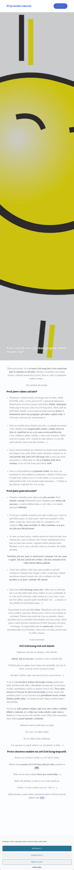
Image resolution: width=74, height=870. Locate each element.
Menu (60, 6)
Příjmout (37, 849)
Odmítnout (37, 855)
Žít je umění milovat (19, 6)
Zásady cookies (37, 867)
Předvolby (37, 862)
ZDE (36, 767)
